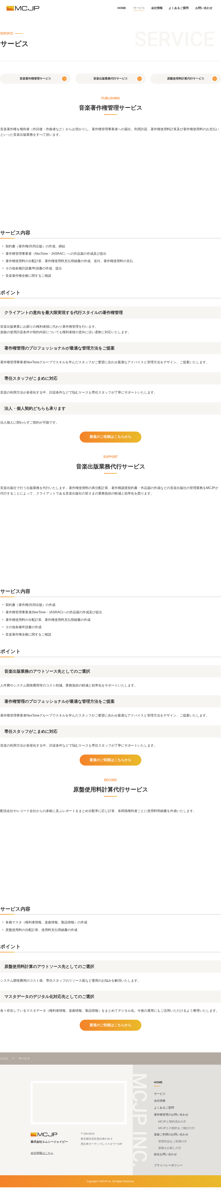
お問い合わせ (203, 8)
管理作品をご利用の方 (172, 1144)
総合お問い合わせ (165, 1158)
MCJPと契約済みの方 (172, 1125)
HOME (121, 8)
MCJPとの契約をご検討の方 (176, 1131)
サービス (139, 8)
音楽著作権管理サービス (35, 78)
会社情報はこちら (42, 1156)
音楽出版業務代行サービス (110, 78)
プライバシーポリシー (168, 1169)
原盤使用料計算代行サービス (185, 78)
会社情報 (157, 8)
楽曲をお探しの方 (169, 1151)
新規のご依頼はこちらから (110, 437)
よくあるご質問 (179, 8)
